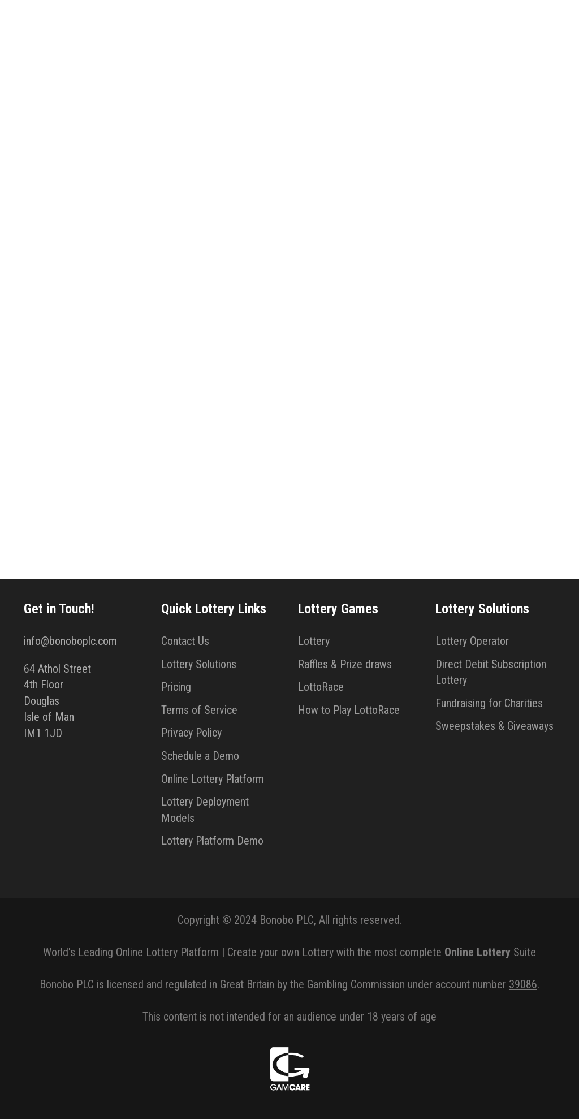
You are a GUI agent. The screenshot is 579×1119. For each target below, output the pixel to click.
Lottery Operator (472, 641)
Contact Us (185, 641)
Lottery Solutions (198, 664)
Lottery (314, 641)
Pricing (176, 687)
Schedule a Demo (200, 756)
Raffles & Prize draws (345, 664)
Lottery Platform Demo (212, 840)
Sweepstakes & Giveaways (494, 726)
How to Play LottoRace (349, 710)
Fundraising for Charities (489, 703)
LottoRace (321, 687)
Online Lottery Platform (212, 779)
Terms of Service (199, 710)
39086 (523, 984)
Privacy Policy (191, 732)
